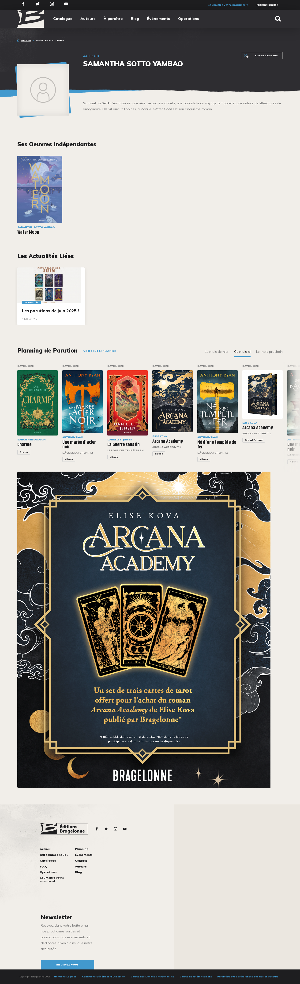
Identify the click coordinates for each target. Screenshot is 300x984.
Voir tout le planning (99, 351)
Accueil (45, 849)
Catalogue (62, 18)
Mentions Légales (65, 976)
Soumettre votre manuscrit (228, 5)
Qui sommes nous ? (54, 854)
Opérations (188, 18)
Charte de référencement (196, 976)
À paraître (113, 18)
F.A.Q (43, 866)
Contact (81, 860)
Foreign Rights (267, 5)
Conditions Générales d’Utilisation (103, 976)
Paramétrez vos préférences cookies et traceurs (247, 976)
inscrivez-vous (67, 964)
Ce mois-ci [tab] (242, 351)
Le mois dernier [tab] (217, 351)
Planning (82, 849)
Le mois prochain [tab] (269, 351)
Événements (158, 18)
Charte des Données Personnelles (152, 976)
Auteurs (88, 18)
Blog (135, 18)
